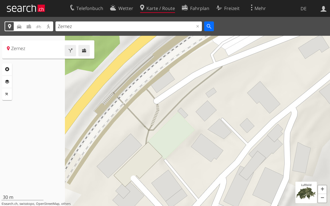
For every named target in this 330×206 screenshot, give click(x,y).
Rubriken (7, 69)
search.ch (11, 204)
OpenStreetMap (47, 204)
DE (304, 8)
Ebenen (7, 82)
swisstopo (26, 204)
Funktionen (7, 94)
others (66, 204)
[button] (322, 189)
